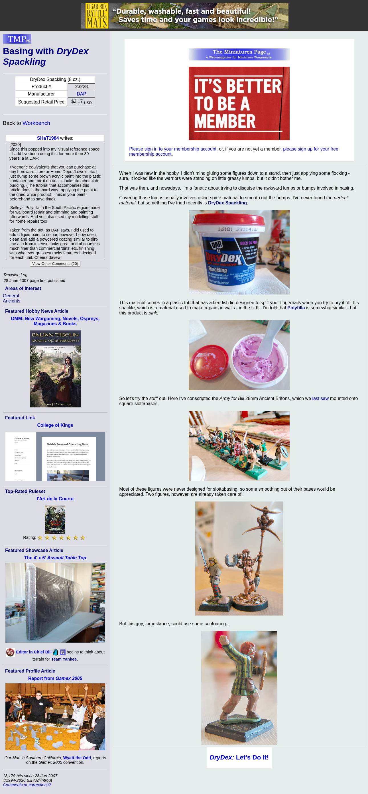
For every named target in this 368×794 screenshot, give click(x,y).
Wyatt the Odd (77, 758)
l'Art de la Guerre (55, 498)
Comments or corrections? (27, 785)
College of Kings (55, 425)
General (11, 295)
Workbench (36, 123)
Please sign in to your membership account (172, 149)
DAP (81, 94)
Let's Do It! (239, 757)
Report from (55, 678)
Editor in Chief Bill (34, 652)
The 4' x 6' (55, 557)
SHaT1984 (48, 138)
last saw (320, 398)
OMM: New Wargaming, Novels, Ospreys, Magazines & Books (55, 321)
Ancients (11, 300)
